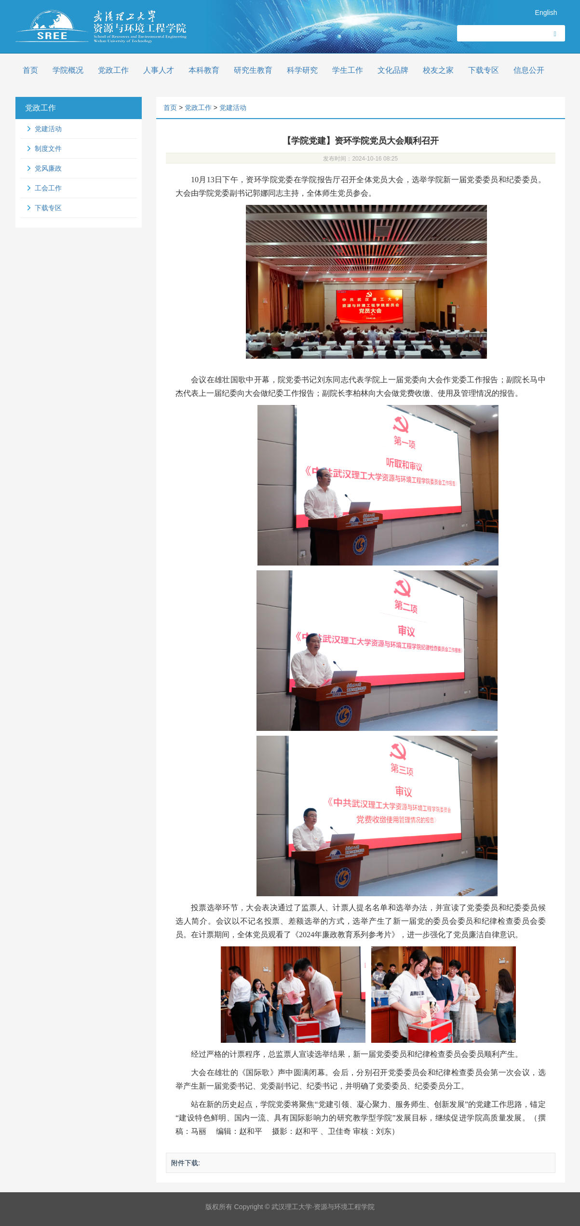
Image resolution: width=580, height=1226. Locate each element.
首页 (30, 70)
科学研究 (302, 70)
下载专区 (483, 70)
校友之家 (438, 70)
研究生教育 (253, 70)
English (546, 12)
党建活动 (48, 129)
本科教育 (204, 70)
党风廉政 (48, 168)
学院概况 (68, 70)
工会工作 (48, 188)
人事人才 (158, 70)
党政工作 (113, 70)
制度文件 (48, 148)
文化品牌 (393, 70)
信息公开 (528, 70)
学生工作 (347, 70)
